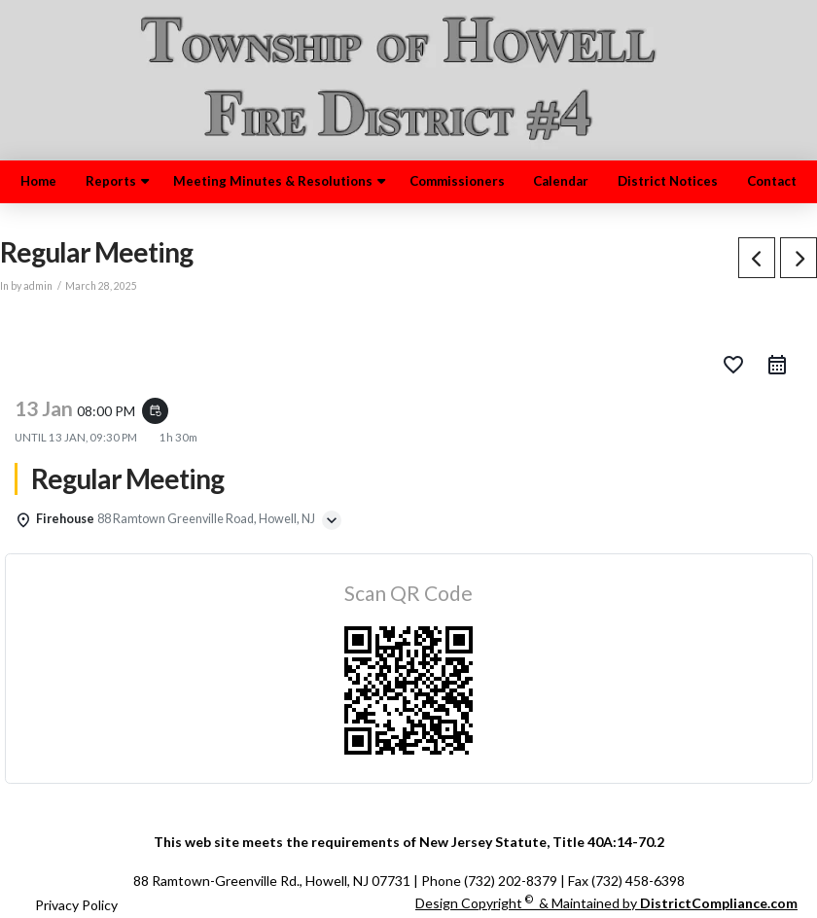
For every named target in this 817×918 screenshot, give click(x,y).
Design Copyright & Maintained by (606, 903)
